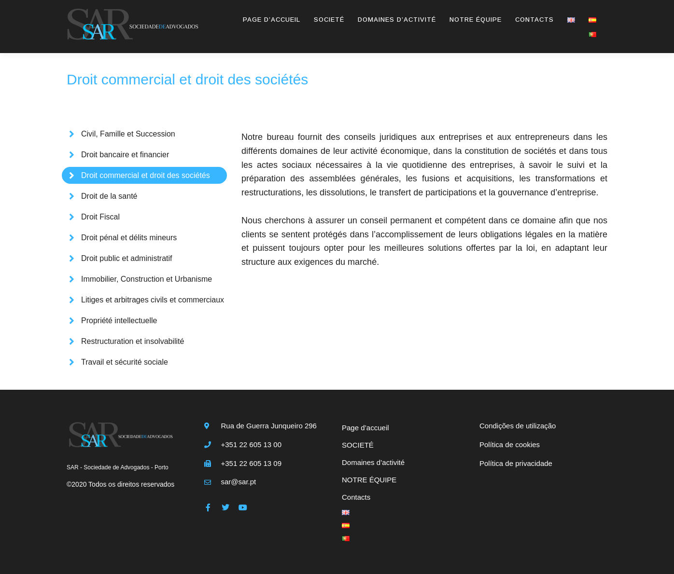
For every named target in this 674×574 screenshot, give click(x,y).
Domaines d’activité (397, 19)
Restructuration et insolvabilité (132, 341)
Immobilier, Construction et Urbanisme (146, 279)
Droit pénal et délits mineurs (129, 237)
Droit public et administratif (126, 258)
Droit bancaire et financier (125, 154)
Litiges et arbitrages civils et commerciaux (152, 300)
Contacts (534, 19)
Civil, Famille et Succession (128, 134)
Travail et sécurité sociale (124, 362)
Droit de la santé (109, 196)
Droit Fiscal (100, 217)
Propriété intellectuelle (119, 320)
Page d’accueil (271, 19)
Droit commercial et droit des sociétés (145, 175)
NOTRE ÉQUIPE (475, 19)
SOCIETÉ (329, 19)
